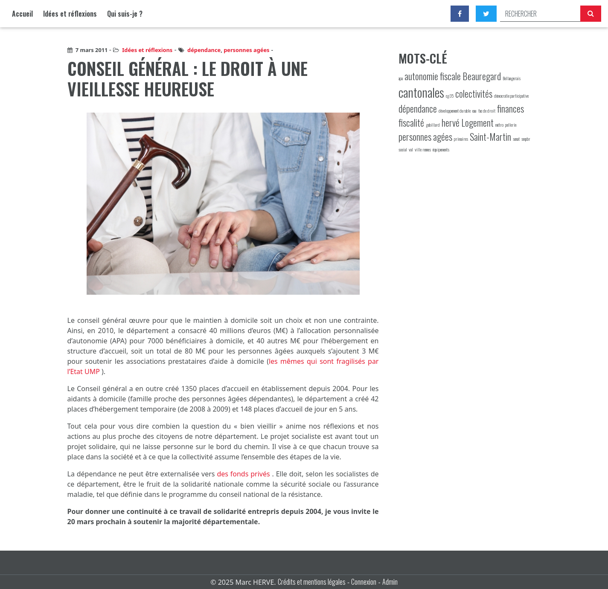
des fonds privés (244, 474)
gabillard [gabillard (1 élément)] (433, 124)
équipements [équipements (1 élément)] (441, 149)
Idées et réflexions (70, 14)
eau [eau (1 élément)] (474, 110)
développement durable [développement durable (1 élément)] (455, 110)
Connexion (363, 582)
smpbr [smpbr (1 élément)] (525, 138)
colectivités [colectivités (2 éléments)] (473, 93)
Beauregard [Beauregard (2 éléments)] (482, 76)
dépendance (204, 50)
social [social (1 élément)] (403, 149)
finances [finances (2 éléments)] (510, 108)
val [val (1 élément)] (411, 149)
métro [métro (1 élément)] (499, 124)
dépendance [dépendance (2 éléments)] (418, 108)
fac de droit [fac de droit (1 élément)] (486, 110)
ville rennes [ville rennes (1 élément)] (423, 149)
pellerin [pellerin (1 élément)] (510, 124)
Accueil (22, 14)
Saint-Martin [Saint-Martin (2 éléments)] (490, 136)
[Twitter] (486, 14)
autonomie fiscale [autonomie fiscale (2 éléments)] (432, 76)
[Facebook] (460, 14)
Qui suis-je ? (125, 14)
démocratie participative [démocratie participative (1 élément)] (511, 95)
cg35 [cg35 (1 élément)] (450, 95)
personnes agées (246, 50)
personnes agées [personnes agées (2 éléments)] (425, 136)
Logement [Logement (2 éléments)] (477, 122)
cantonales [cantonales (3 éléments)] (421, 92)
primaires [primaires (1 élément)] (461, 138)
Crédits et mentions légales (312, 582)
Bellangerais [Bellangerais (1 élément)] (512, 78)
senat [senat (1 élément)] (516, 138)
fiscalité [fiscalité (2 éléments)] (411, 122)
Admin (390, 582)
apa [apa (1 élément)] (401, 78)
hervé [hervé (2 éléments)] (451, 122)
